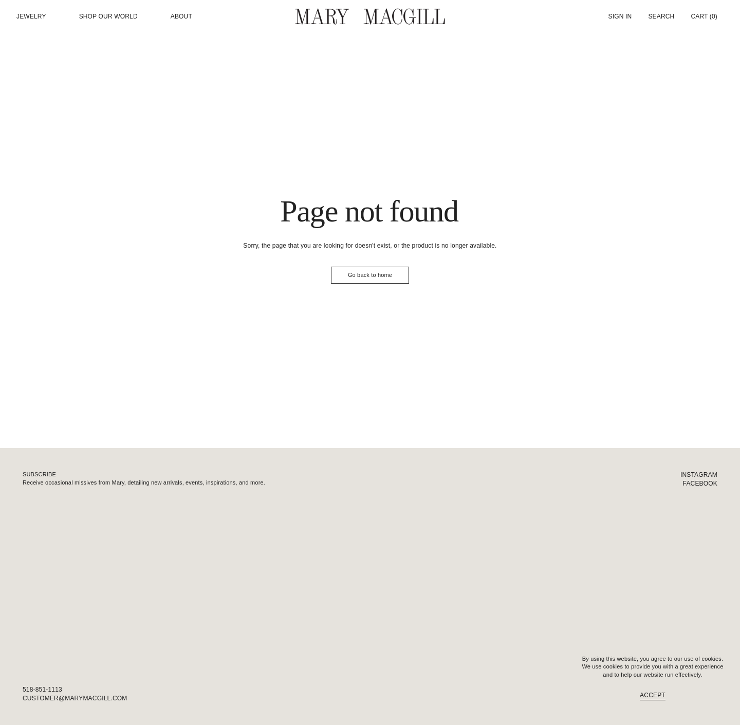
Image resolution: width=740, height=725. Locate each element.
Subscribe (39, 474)
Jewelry (31, 17)
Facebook (700, 483)
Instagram (698, 474)
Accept (652, 695)
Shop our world (108, 17)
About (181, 17)
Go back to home (370, 275)
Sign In (620, 16)
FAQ (711, 698)
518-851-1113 (42, 689)
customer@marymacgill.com (75, 698)
